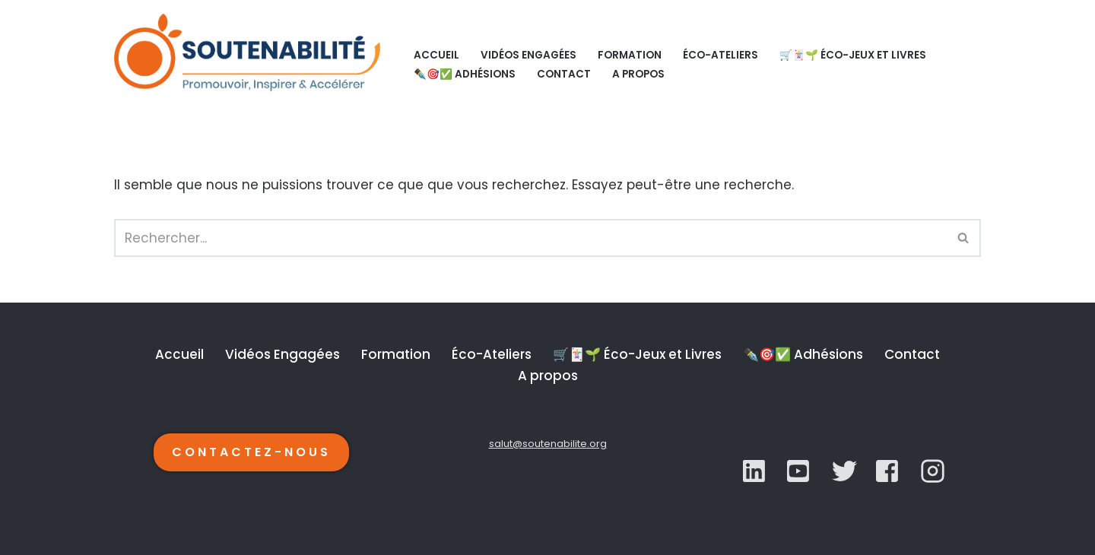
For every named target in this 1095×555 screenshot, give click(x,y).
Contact (564, 74)
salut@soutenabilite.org (548, 443)
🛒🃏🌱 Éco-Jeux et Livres (852, 55)
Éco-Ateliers (720, 55)
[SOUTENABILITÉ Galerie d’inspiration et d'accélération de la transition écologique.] (251, 64)
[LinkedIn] (755, 471)
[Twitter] (799, 471)
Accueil (436, 55)
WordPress (278, 534)
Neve (131, 534)
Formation (630, 55)
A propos (638, 74)
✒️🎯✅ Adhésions (465, 74)
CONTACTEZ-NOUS (251, 452)
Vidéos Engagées (528, 55)
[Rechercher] (530, 238)
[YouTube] (844, 471)
